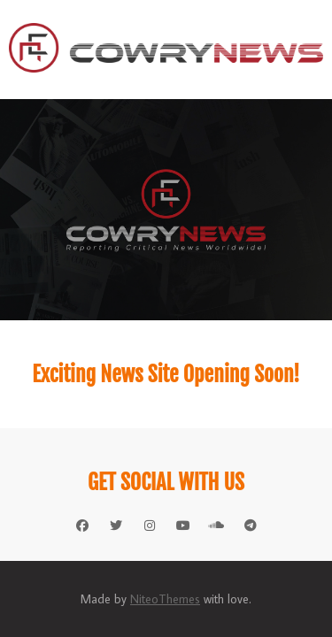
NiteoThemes (165, 599)
